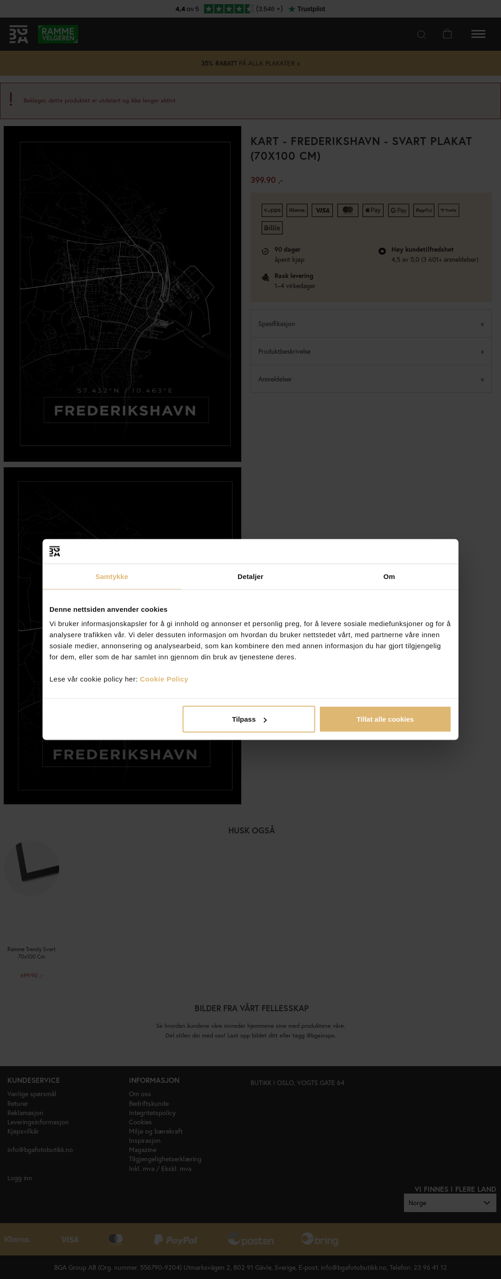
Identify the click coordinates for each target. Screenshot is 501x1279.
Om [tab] (389, 576)
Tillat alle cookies (385, 719)
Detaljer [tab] (250, 576)
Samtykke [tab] (112, 576)
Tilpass (249, 719)
